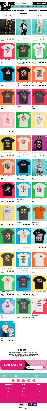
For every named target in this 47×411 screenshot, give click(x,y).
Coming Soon (8, 398)
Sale (45, 6)
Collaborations (8, 395)
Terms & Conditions (38, 389)
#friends (15, 354)
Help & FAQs (23, 388)
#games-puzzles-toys (23, 356)
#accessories (31, 354)
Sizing (23, 394)
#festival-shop (26, 354)
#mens (17, 352)
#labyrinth (36, 352)
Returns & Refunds (23, 392)
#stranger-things (19, 354)
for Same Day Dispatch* (23, 375)
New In (13, 6)
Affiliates (8, 397)
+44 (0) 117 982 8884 (41, 0)
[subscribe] (44, 367)
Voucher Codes (39, 386)
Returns (39, 375)
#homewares (35, 354)
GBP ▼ (45, 0)
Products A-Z (38, 394)
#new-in (20, 352)
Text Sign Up (8, 389)
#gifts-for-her (14, 356)
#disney (23, 354)
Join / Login (23, 386)
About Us (8, 386)
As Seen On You (8, 392)
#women (30, 352)
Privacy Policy (38, 388)
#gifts (34, 356)
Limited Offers (40, 6)
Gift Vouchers (23, 395)
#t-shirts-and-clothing (25, 352)
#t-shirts (18, 356)
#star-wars (11, 354)
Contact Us (23, 389)
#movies (33, 352)
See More (23, 346)
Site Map (38, 392)
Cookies (38, 391)
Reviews (8, 394)
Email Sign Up (8, 388)
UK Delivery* (7, 375)
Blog (8, 391)
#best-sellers (13, 352)
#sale (10, 352)
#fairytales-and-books (29, 356)
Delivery (23, 391)
